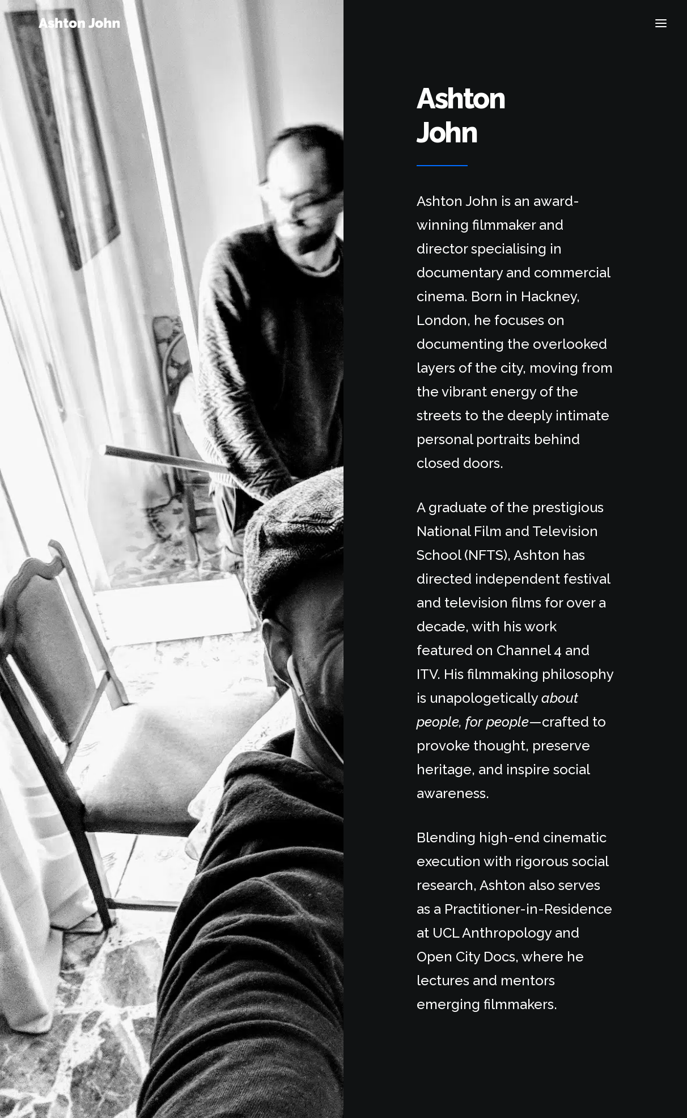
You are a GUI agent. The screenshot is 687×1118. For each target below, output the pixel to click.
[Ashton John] (92, 25)
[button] (661, 25)
